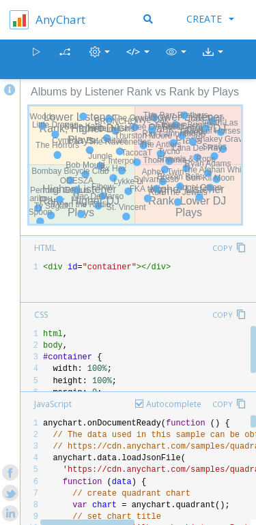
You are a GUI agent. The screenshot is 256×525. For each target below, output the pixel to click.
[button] (176, 59)
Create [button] (210, 18)
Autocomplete (173, 404)
